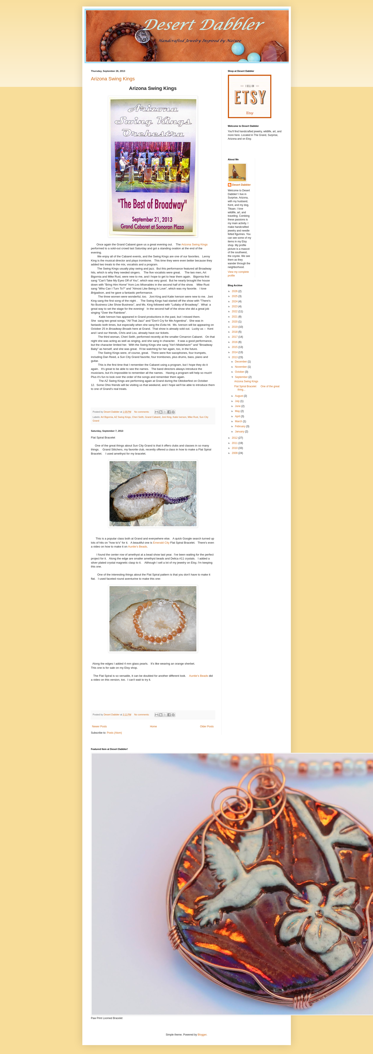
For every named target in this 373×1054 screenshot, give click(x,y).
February (240, 426)
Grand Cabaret (152, 417)
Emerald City (161, 542)
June (238, 406)
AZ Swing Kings (122, 417)
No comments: (142, 411)
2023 (235, 306)
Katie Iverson (179, 417)
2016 (235, 342)
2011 (235, 443)
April (238, 416)
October (240, 371)
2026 (235, 291)
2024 (235, 301)
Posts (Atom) (114, 732)
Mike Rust (193, 417)
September (241, 377)
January (240, 431)
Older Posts (207, 726)
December (241, 361)
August (239, 395)
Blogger (202, 1034)
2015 (235, 347)
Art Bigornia (107, 417)
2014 (235, 352)
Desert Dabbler (241, 184)
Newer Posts (99, 726)
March (239, 421)
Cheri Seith (138, 417)
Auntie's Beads (137, 546)
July (237, 401)
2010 (235, 448)
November (241, 366)
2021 (235, 316)
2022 (235, 311)
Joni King (166, 417)
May (237, 411)
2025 (235, 296)
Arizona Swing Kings (113, 78)
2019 (235, 326)
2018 (235, 331)
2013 (235, 357)
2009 (235, 453)
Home (153, 726)
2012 (235, 437)
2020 (235, 321)
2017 (235, 336)
